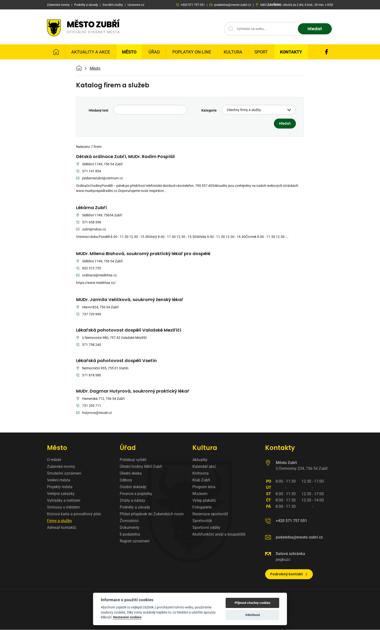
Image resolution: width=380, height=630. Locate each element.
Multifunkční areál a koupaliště (218, 534)
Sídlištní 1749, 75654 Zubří (99, 215)
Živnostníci (129, 520)
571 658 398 (88, 222)
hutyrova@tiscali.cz (94, 413)
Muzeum (199, 493)
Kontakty (291, 51)
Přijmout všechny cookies (252, 603)
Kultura (233, 51)
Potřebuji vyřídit (133, 459)
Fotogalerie (202, 507)
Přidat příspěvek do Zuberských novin (152, 514)
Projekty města (59, 487)
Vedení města (58, 480)
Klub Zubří (201, 480)
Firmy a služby (59, 520)
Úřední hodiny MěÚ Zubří (141, 466)
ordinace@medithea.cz (96, 275)
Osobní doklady (133, 487)
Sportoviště (202, 520)
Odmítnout (252, 615)
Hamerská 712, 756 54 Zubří (100, 399)
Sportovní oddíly (206, 527)
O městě (54, 459)
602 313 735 (88, 268)
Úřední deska (131, 473)
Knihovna (200, 473)
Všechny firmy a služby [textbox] (244, 110)
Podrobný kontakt (289, 574)
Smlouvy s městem (63, 507)
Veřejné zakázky (61, 493)
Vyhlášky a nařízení (63, 500)
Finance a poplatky (136, 493)
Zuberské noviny (61, 466)
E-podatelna (130, 534)
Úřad (154, 51)
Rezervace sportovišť (210, 514)
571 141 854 (88, 171)
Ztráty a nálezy (132, 500)
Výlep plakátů (204, 500)
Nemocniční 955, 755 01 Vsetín (102, 368)
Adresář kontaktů (61, 527)
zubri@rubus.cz (91, 229)
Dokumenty (129, 527)
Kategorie (209, 110)
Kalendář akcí (204, 466)
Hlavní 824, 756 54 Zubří (97, 307)
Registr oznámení (135, 541)
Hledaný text (98, 110)
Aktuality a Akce (90, 51)
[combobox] (259, 110)
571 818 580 (88, 375)
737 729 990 (88, 314)
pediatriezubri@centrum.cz (99, 178)
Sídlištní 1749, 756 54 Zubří (99, 164)
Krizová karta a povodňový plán (74, 514)
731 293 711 (88, 406)
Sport (261, 51)
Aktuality (199, 459)
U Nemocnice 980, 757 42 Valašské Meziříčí (111, 338)
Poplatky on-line (191, 51)
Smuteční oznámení (64, 473)
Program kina (203, 487)
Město (129, 51)
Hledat (314, 29)
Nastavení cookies (127, 617)
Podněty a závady (135, 507)
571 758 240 (88, 345)
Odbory (126, 480)
